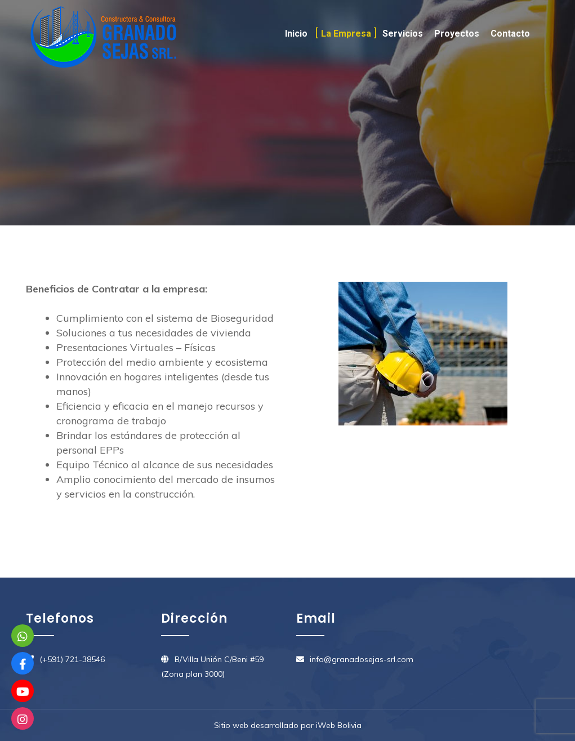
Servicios (402, 33)
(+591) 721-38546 (72, 659)
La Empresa (346, 33)
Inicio (296, 33)
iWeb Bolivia (339, 725)
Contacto (510, 33)
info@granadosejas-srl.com (361, 659)
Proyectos (456, 33)
